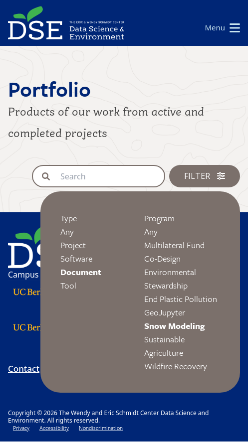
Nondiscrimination (101, 428)
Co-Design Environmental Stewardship (170, 272)
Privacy (21, 428)
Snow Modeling (174, 325)
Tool (68, 285)
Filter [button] (204, 175)
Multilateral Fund (174, 245)
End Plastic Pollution (180, 299)
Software (76, 258)
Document (80, 272)
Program (159, 218)
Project (73, 245)
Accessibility (54, 428)
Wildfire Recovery (175, 366)
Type (68, 218)
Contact (23, 368)
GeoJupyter (164, 312)
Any (67, 231)
